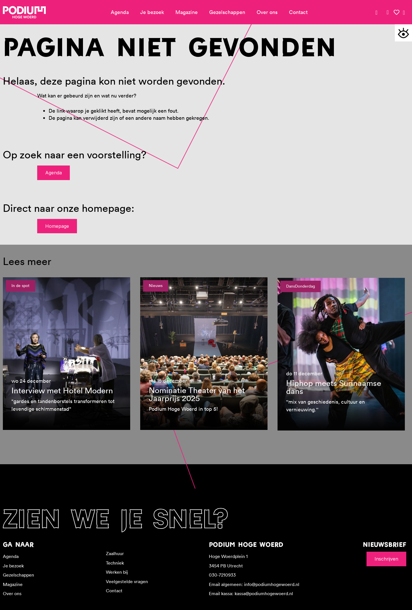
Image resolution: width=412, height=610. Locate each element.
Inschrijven (386, 559)
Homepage (57, 226)
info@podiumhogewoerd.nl (271, 584)
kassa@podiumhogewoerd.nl (264, 593)
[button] (403, 32)
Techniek (115, 563)
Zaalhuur (115, 553)
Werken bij (117, 572)
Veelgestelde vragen (127, 581)
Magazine (186, 12)
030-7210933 (222, 575)
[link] (388, 12)
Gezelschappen (227, 12)
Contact (298, 12)
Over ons (267, 12)
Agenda (120, 12)
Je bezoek (152, 12)
